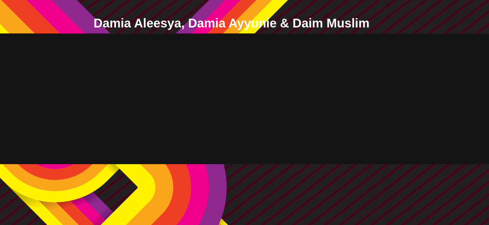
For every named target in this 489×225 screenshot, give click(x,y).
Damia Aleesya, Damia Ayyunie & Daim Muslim (232, 23)
